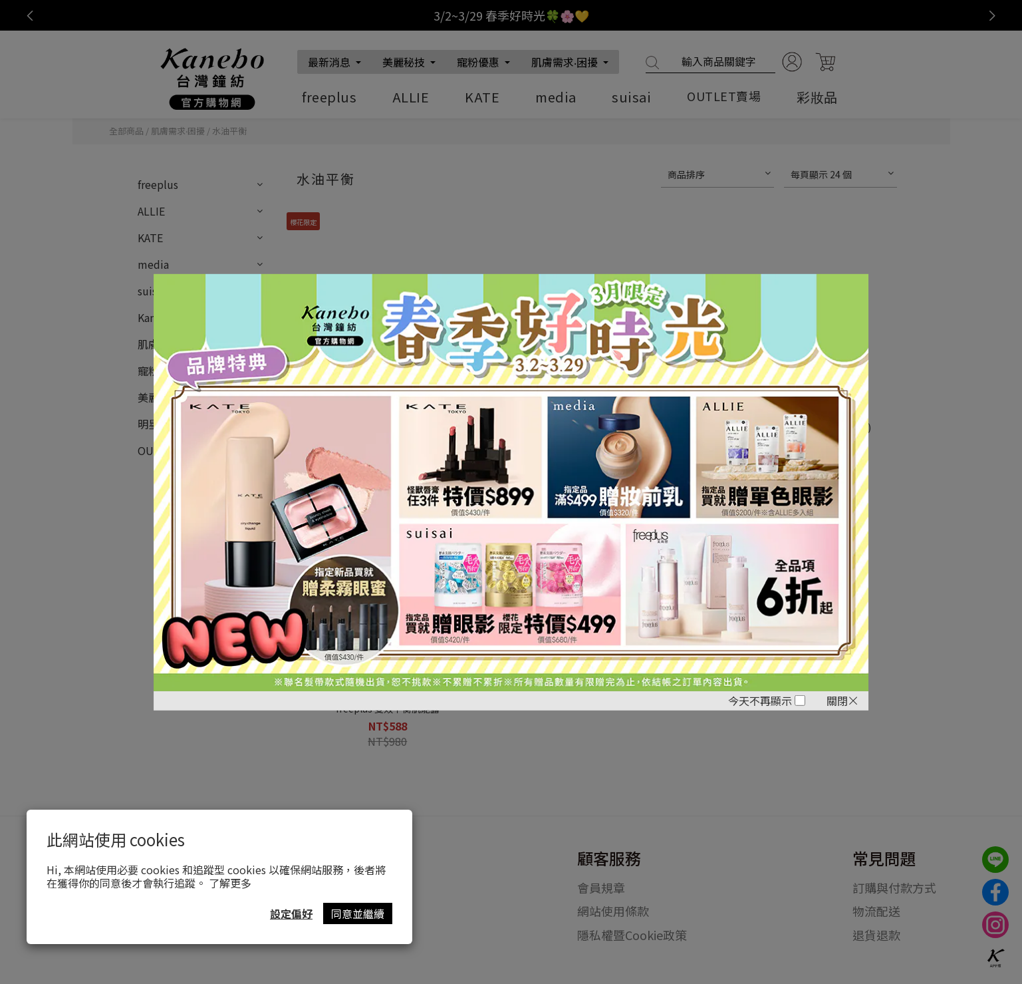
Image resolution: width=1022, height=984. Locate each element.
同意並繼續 (357, 913)
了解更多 (230, 883)
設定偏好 (291, 913)
